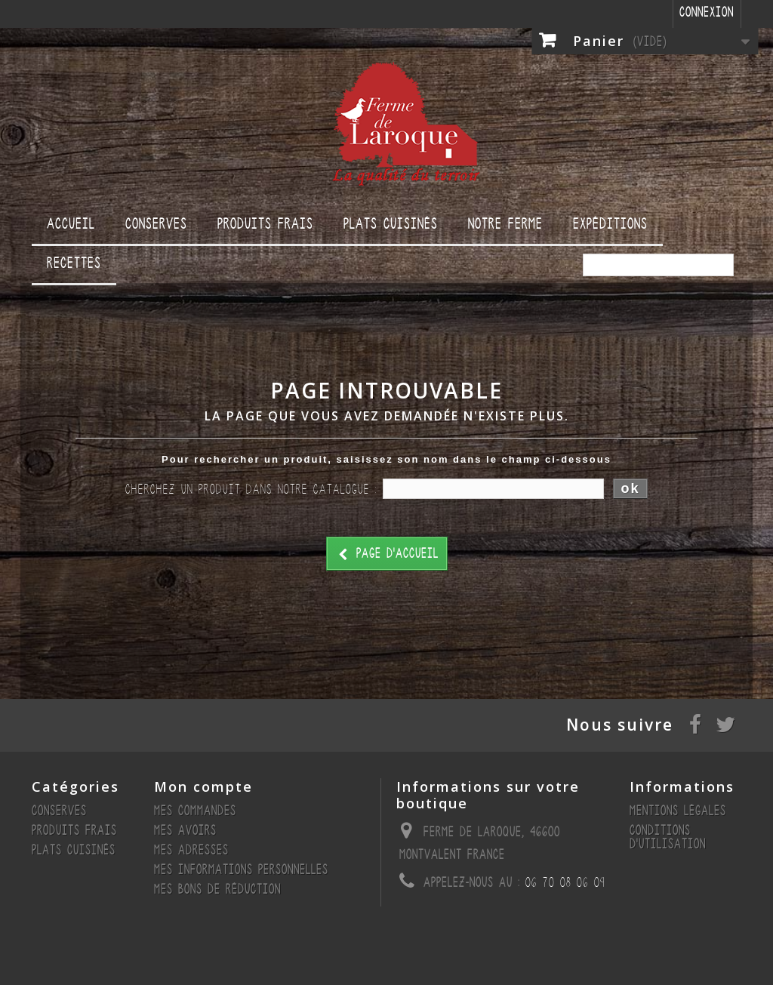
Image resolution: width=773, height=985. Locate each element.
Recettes (74, 263)
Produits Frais (265, 224)
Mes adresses (191, 850)
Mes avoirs (185, 830)
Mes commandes (195, 811)
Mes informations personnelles (241, 870)
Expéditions (610, 224)
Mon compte (203, 786)
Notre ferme (505, 224)
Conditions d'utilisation (668, 837)
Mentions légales (678, 811)
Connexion (706, 12)
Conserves (156, 224)
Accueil (71, 224)
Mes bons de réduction (217, 889)
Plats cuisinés (390, 224)
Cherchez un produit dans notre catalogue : (251, 490)
